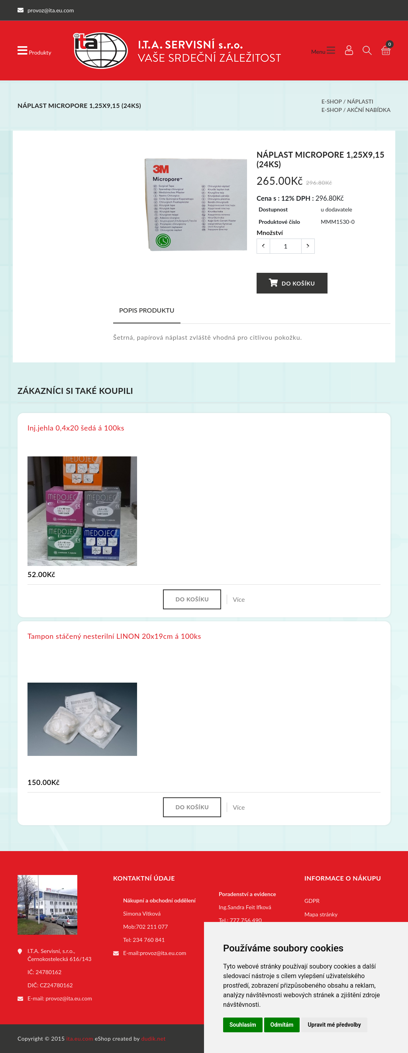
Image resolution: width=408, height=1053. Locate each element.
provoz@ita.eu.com (69, 998)
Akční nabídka (368, 109)
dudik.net (153, 1038)
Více (239, 599)
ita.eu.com (80, 1038)
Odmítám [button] (282, 1025)
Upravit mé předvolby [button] (334, 1025)
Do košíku (292, 283)
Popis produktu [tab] (147, 310)
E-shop (332, 101)
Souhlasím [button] (243, 1025)
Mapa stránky (320, 914)
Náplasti (360, 101)
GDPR (312, 900)
